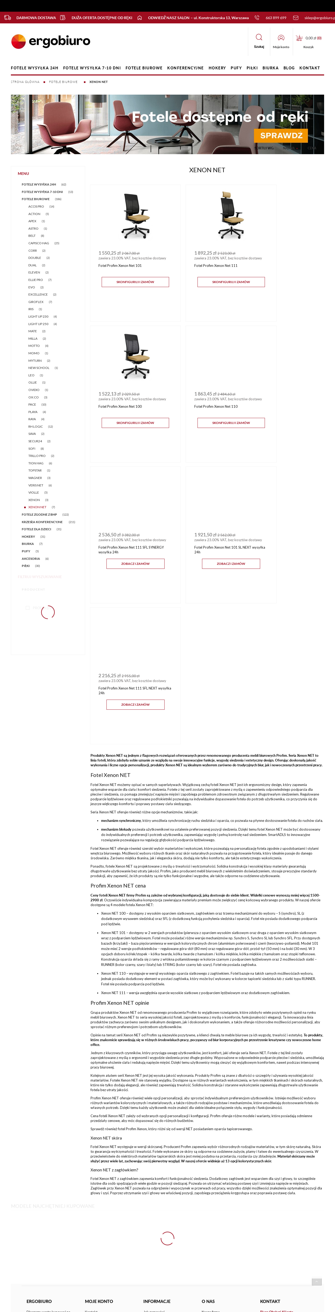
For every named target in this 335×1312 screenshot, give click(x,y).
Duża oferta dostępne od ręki (93, 17)
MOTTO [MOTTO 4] (34, 346)
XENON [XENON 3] (34, 500)
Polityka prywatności (159, 1189)
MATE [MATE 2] (32, 331)
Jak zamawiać (154, 1171)
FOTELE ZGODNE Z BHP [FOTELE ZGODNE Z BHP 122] (39, 514)
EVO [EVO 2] (31, 287)
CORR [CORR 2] (32, 251)
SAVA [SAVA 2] (32, 434)
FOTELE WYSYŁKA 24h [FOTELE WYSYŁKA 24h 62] (39, 184)
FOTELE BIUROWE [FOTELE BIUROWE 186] (36, 199)
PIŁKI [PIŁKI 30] (26, 566)
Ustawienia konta (98, 1189)
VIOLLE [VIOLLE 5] (33, 492)
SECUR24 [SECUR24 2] (35, 441)
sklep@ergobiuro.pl (280, 1190)
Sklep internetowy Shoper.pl (159, 1251)
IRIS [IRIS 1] (30, 309)
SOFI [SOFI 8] (31, 449)
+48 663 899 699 (280, 1180)
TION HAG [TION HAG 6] (36, 463)
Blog (205, 1189)
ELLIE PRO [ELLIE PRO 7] (35, 280)
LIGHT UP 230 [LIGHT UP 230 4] (38, 316)
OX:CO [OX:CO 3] (33, 397)
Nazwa (289, 147)
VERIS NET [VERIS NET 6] (35, 485)
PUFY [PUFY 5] (26, 551)
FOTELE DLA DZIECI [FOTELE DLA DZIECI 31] (36, 529)
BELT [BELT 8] (32, 236)
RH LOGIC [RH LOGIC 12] (35, 426)
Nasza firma (211, 1171)
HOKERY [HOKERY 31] (28, 537)
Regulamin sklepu (156, 1180)
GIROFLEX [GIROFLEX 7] (36, 302)
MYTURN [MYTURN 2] (35, 361)
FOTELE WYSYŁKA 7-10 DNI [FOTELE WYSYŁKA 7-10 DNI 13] (42, 192)
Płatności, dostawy (158, 1208)
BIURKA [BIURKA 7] (28, 544)
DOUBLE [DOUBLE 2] (34, 258)
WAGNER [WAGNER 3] (35, 478)
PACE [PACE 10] (32, 404)
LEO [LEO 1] (31, 375)
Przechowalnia (96, 1199)
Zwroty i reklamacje (158, 1199)
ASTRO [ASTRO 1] (33, 228)
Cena (312, 147)
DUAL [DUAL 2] (32, 265)
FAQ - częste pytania (43, 1188)
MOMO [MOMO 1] (34, 353)
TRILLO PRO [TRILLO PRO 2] (37, 456)
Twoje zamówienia (99, 1180)
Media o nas (211, 1199)
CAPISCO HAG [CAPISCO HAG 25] (38, 243)
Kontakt (91, 1171)
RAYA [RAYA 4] (32, 419)
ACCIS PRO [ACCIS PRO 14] (36, 206)
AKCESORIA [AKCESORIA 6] (31, 559)
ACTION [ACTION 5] (34, 214)
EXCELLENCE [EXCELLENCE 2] (38, 294)
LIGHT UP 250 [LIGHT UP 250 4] (38, 324)
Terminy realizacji (156, 1217)
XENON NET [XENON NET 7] (37, 507)
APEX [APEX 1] (32, 221)
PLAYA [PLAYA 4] (32, 412)
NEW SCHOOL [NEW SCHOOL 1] (38, 368)
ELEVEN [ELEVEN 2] (34, 272)
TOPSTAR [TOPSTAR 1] (35, 470)
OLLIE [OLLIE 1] (32, 382)
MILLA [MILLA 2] (32, 338)
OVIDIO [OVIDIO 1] (34, 390)
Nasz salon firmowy (217, 1180)
